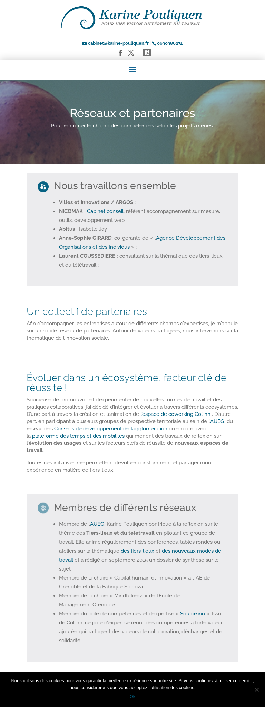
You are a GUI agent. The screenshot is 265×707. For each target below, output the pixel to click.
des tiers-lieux (137, 551)
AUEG (217, 421)
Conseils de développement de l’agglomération (110, 429)
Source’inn (192, 614)
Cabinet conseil (105, 211)
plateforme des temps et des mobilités (78, 436)
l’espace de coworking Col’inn (175, 414)
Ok (133, 696)
